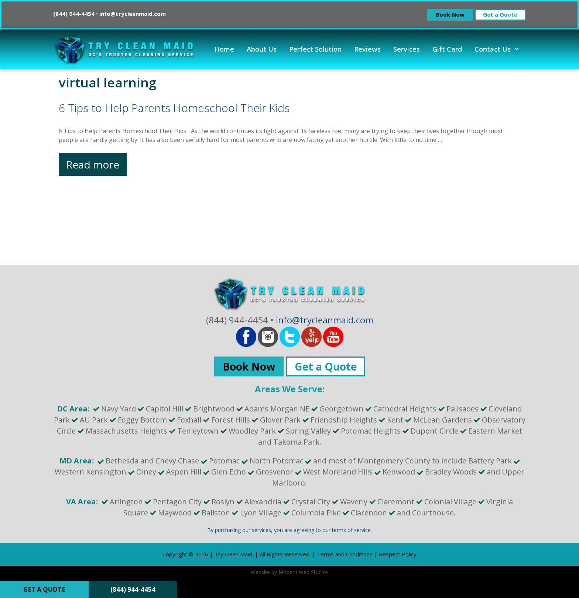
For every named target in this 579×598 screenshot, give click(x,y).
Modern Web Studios (303, 572)
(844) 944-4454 (132, 589)
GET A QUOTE (44, 589)
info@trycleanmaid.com (132, 13)
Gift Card (447, 49)
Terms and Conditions (345, 554)
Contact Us (500, 49)
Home (224, 49)
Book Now (450, 14)
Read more (96, 166)
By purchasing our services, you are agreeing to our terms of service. (289, 529)
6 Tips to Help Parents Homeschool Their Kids (174, 107)
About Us (262, 49)
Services (406, 49)
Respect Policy (398, 554)
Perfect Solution (315, 49)
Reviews (367, 49)
